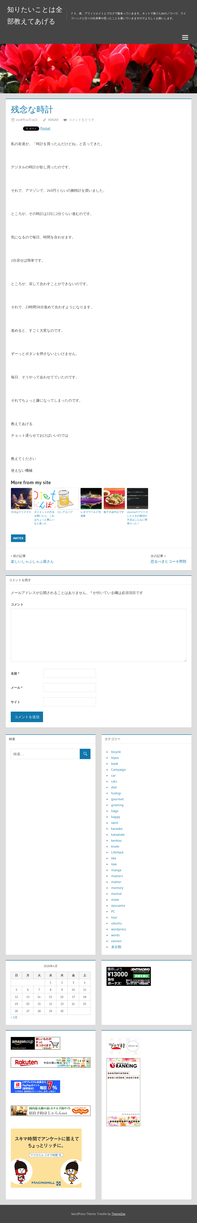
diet (114, 787)
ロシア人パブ (65, 512)
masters (117, 876)
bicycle (116, 752)
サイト (15, 702)
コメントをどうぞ (81, 120)
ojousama (118, 905)
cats (114, 781)
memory (117, 888)
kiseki (115, 846)
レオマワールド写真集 (91, 513)
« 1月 (14, 1017)
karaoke (117, 828)
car (113, 775)
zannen (116, 941)
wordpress (118, 929)
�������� (130, 1114)
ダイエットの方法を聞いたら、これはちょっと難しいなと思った (44, 517)
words (115, 935)
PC (113, 911)
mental (116, 893)
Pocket (45, 128)
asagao (53, 120)
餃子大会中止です (114, 512)
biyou (115, 758)
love (114, 864)
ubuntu (116, 923)
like (113, 858)
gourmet (117, 799)
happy (115, 817)
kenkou (116, 840)
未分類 (116, 947)
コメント (17, 604)
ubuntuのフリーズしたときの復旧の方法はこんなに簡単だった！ (137, 517)
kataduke (118, 834)
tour (114, 917)
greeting (117, 805)
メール (16, 688)
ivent (114, 823)
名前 (15, 673)
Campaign (118, 769)
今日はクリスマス (21, 512)
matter (18, 538)
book (114, 763)
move (115, 899)
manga (116, 870)
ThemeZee (118, 1214)
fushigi (116, 793)
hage (114, 811)
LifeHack (117, 852)
